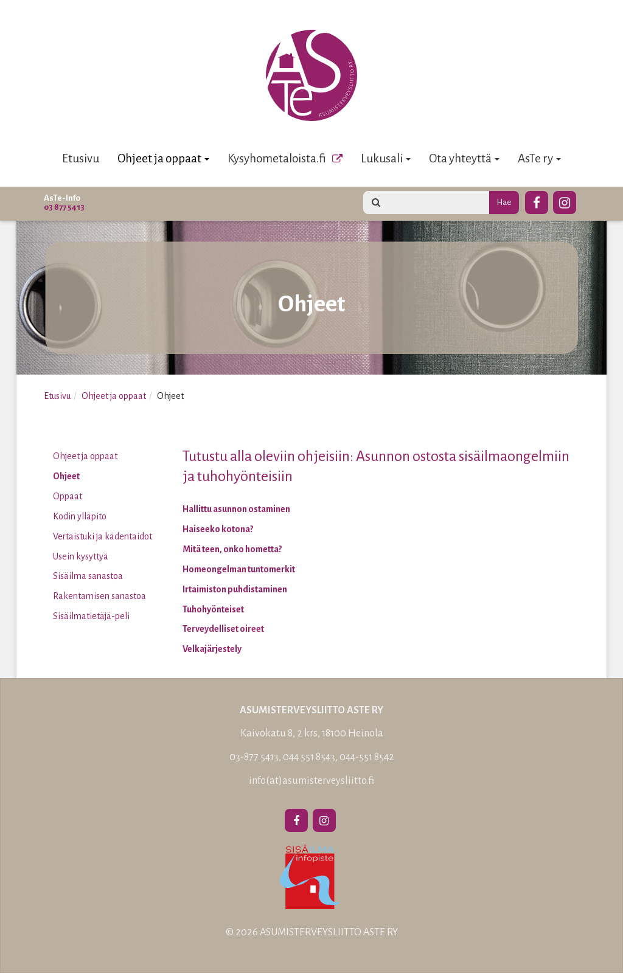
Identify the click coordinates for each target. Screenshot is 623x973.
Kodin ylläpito (79, 516)
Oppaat (67, 496)
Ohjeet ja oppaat (163, 158)
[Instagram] (564, 201)
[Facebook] (536, 201)
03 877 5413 (64, 207)
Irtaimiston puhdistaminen (235, 589)
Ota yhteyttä (464, 158)
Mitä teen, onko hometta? (232, 549)
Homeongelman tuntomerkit (239, 569)
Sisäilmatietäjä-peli (91, 616)
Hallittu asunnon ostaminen (236, 509)
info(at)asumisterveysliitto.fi (311, 780)
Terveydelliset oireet (223, 629)
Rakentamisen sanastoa (99, 596)
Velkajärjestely (212, 649)
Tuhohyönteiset (213, 609)
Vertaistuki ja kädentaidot (102, 536)
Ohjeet (66, 476)
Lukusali (386, 158)
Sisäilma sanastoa (88, 576)
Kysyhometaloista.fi (277, 158)
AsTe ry (539, 158)
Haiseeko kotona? (218, 529)
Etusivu (80, 158)
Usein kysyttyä (80, 556)
